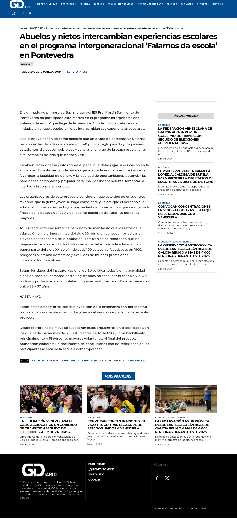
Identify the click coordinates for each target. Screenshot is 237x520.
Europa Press (77, 71)
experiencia (70, 360)
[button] (13, 13)
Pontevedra (136, 360)
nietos (119, 360)
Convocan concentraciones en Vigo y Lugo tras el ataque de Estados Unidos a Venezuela (185, 213)
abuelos (38, 360)
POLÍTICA (164, 168)
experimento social (97, 360)
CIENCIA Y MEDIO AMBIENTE (175, 243)
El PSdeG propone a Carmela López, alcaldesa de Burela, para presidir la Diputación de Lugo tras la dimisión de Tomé (185, 177)
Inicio (23, 28)
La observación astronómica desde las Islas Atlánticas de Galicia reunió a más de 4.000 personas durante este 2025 (185, 252)
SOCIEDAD (36, 28)
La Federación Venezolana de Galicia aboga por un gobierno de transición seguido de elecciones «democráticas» (185, 137)
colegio (53, 360)
